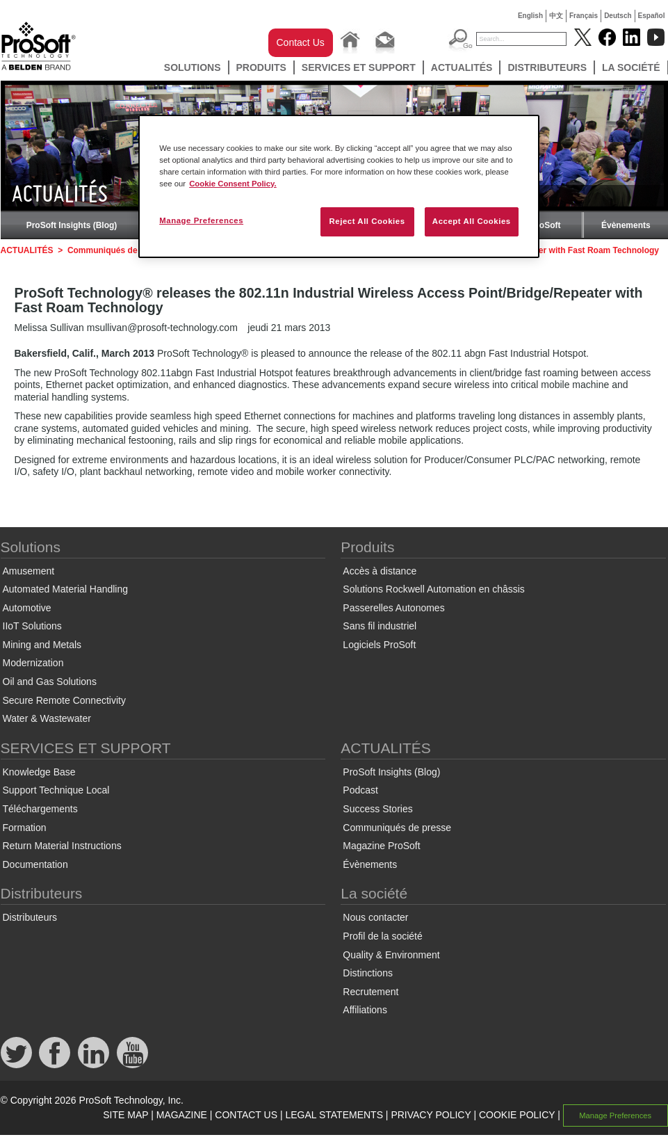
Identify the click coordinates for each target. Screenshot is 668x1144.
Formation (25, 827)
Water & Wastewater (47, 718)
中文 (556, 15)
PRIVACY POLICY (431, 1114)
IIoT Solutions (32, 625)
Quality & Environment (391, 954)
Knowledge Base (39, 772)
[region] (338, 186)
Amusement (29, 571)
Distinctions (368, 972)
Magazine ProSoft (381, 845)
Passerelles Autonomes (393, 607)
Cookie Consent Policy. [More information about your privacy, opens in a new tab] (233, 183)
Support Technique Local (56, 790)
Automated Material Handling (66, 589)
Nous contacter (375, 917)
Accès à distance (379, 571)
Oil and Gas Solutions (50, 681)
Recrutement (370, 991)
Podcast (360, 790)
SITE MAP (125, 1114)
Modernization (33, 662)
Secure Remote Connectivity (64, 700)
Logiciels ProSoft (379, 644)
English (530, 15)
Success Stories (377, 808)
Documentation (35, 864)
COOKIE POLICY (517, 1114)
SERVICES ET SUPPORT (359, 67)
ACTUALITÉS (462, 67)
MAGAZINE (181, 1114)
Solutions (192, 67)
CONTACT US (246, 1114)
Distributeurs (547, 67)
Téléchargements (40, 808)
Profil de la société (382, 936)
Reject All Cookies (367, 221)
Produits (261, 67)
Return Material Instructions (62, 845)
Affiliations (365, 1009)
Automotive (27, 607)
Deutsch (617, 15)
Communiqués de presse (117, 250)
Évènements (626, 225)
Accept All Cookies (471, 221)
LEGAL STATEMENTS (334, 1114)
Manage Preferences (615, 1115)
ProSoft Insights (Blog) (71, 225)
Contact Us (301, 42)
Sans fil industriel (379, 625)
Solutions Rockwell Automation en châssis (433, 589)
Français (583, 15)
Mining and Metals (42, 644)
